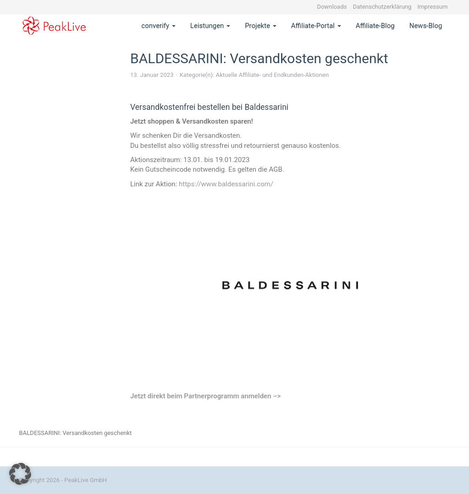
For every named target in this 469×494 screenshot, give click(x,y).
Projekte (260, 26)
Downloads (332, 6)
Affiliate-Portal (316, 26)
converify (158, 26)
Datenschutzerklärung (382, 6)
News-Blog (425, 26)
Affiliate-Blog (375, 26)
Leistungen (210, 26)
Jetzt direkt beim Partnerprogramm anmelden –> (205, 396)
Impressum (433, 6)
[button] (20, 474)
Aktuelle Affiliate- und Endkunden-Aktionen (272, 74)
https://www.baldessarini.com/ (226, 184)
